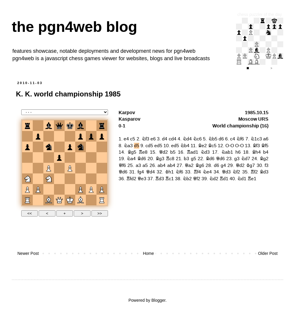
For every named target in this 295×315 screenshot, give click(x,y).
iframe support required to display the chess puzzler (259, 44)
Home (148, 253)
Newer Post (28, 253)
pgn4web (184, 51)
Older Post (268, 253)
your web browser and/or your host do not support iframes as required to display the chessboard (147, 162)
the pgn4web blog (74, 27)
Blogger (158, 300)
